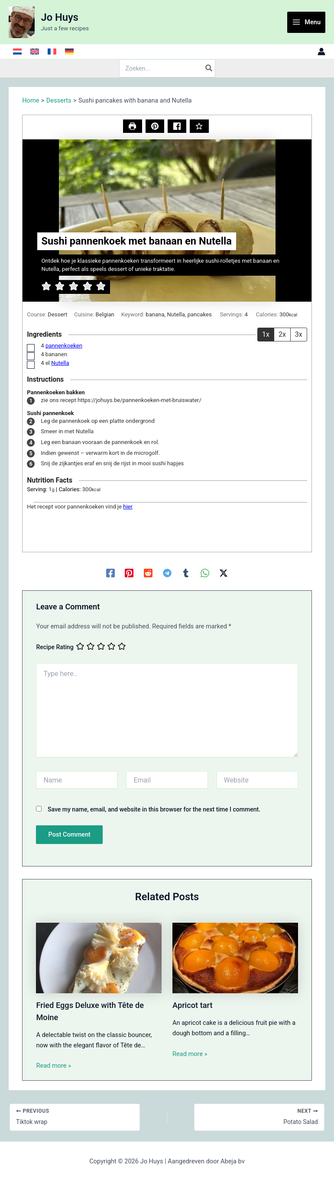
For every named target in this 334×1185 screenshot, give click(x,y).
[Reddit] (148, 573)
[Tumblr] (186, 573)
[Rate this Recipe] (199, 126)
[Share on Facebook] (177, 126)
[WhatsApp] (205, 573)
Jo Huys (59, 17)
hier (128, 506)
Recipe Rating (54, 647)
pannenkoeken (63, 345)
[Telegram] (167, 573)
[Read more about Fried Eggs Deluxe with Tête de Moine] (99, 957)
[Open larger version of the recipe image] (167, 220)
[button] (155, 126)
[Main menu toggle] (306, 22)
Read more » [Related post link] (53, 1065)
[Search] (209, 68)
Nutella (60, 363)
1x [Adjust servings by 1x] (265, 334)
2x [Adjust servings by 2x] (282, 334)
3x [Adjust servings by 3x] (298, 334)
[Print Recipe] (132, 126)
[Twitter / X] (223, 573)
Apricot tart (192, 1005)
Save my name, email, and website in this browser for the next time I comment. (154, 809)
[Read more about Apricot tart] (235, 957)
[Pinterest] (129, 573)
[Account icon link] (321, 51)
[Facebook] (110, 573)
